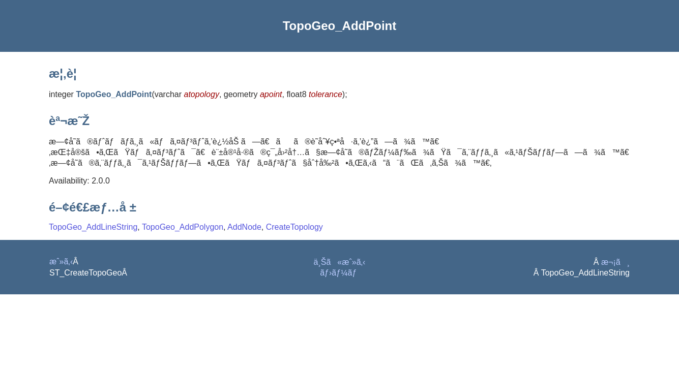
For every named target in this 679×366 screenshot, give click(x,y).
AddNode (244, 227)
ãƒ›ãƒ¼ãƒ (339, 272)
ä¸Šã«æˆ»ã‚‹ (340, 262)
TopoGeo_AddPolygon (182, 227)
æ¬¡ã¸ (615, 262)
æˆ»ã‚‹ (61, 261)
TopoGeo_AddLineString (93, 227)
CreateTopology (294, 227)
